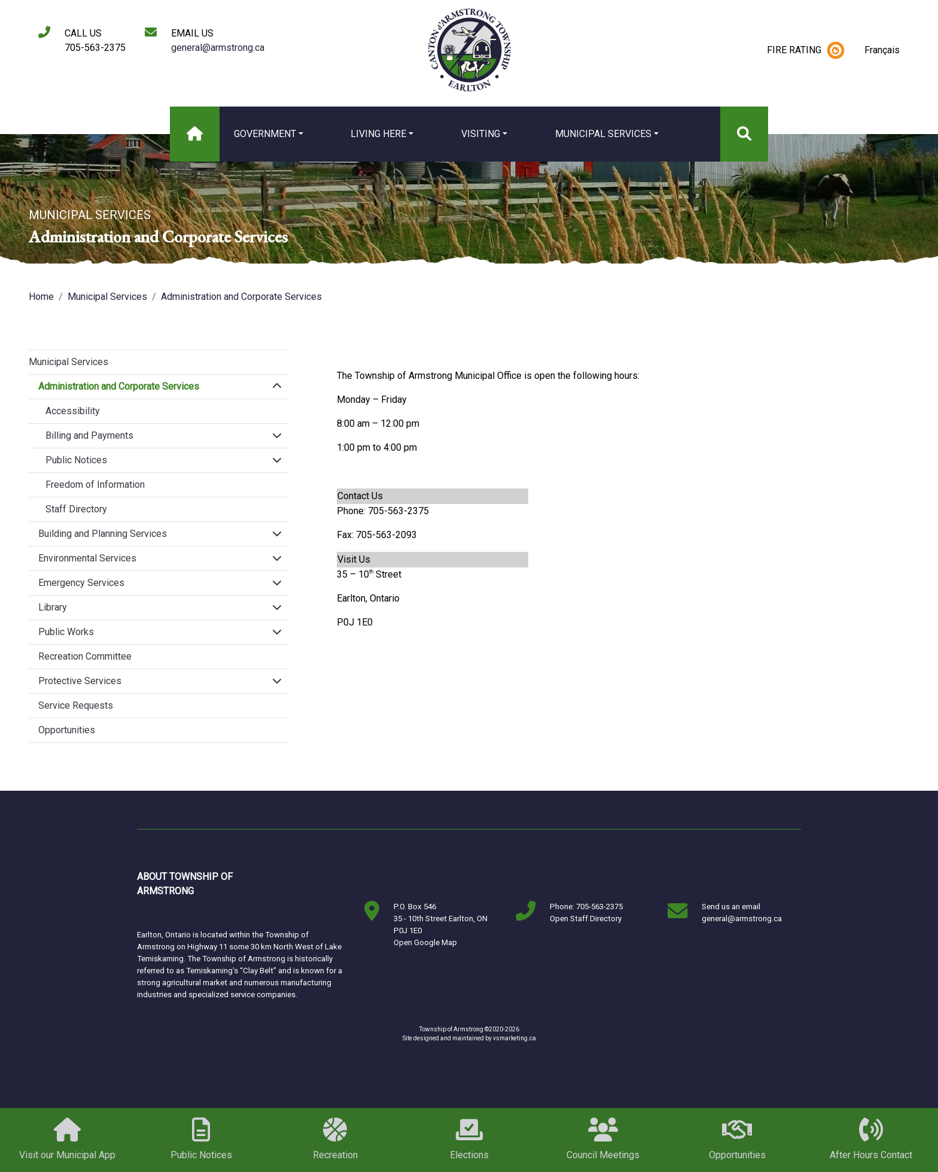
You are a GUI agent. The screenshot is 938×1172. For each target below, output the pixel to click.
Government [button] (265, 133)
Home (41, 296)
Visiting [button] (480, 133)
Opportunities (66, 730)
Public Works (66, 631)
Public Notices (76, 460)
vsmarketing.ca (514, 1038)
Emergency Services (81, 582)
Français (882, 50)
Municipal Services (107, 296)
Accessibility (72, 411)
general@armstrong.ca (217, 47)
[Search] (744, 134)
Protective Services (79, 681)
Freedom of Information (95, 484)
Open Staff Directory (586, 918)
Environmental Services (87, 558)
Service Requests (75, 705)
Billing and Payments (89, 435)
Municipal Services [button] (603, 133)
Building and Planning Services (102, 533)
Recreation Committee (85, 656)
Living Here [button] (378, 133)
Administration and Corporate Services (241, 296)
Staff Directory (76, 509)
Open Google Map (425, 942)
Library (52, 607)
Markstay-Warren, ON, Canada (298, 884)
